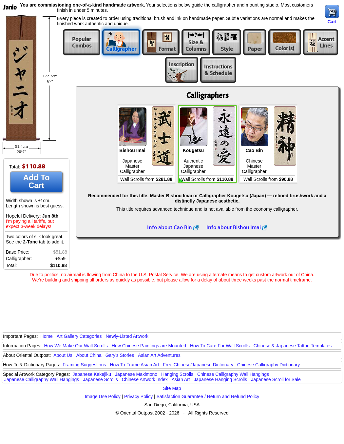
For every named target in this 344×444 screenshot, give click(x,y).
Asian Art (181, 379)
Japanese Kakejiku (92, 374)
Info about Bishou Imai (236, 227)
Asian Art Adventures (159, 355)
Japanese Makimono (136, 374)
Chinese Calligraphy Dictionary (268, 364)
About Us (62, 355)
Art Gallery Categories (79, 336)
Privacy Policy (138, 396)
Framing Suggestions (84, 364)
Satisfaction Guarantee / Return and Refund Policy (208, 396)
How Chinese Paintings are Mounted (149, 345)
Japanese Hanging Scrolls (220, 379)
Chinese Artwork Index (145, 379)
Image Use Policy (103, 396)
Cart (331, 21)
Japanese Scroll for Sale (276, 379)
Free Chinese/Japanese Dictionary (198, 364)
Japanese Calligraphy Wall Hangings (41, 379)
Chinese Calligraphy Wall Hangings (233, 374)
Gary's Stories (119, 355)
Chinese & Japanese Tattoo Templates (293, 345)
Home (47, 336)
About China (89, 355)
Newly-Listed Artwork (126, 336)
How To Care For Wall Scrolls (220, 345)
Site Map (172, 388)
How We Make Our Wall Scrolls (75, 345)
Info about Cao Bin (173, 227)
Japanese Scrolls (100, 379)
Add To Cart (36, 181)
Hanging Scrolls (177, 374)
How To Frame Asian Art (134, 364)
